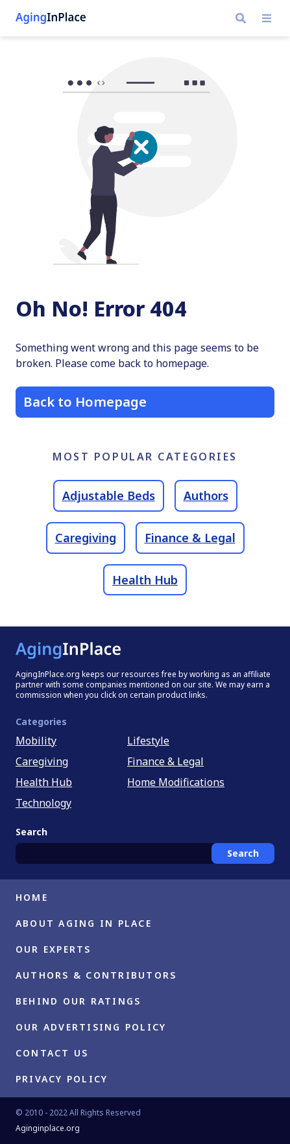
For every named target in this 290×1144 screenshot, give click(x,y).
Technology (43, 803)
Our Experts (53, 949)
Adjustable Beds (108, 495)
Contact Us (52, 1053)
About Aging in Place (84, 923)
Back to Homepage (85, 402)
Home (32, 897)
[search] (240, 18)
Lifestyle (148, 740)
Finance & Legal (190, 537)
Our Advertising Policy (91, 1027)
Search (243, 853)
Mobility (36, 740)
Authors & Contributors (96, 975)
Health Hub (145, 580)
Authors (206, 495)
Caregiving (85, 537)
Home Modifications (175, 782)
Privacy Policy (62, 1079)
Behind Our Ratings (78, 1001)
